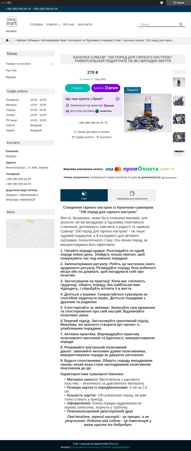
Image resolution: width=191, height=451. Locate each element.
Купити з (106, 88)
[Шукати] (180, 24)
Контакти (85, 24)
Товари (51, 24)
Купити (77, 88)
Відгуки (11, 77)
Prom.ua (113, 443)
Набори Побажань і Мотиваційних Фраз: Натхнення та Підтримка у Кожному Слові (69, 40)
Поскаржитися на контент (85, 447)
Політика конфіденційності (116, 447)
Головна (36, 24)
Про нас (69, 24)
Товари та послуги (18, 63)
